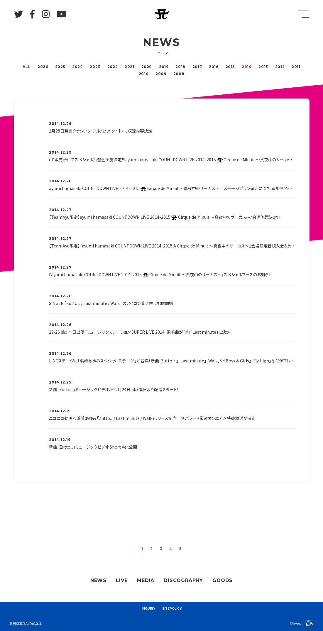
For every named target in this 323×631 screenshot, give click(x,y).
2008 (178, 74)
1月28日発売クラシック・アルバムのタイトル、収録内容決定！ (101, 131)
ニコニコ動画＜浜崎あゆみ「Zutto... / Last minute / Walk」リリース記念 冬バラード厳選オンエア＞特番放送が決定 (152, 418)
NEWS (98, 580)
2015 (230, 67)
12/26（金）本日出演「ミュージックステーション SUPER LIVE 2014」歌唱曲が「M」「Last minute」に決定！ (140, 332)
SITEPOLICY (172, 608)
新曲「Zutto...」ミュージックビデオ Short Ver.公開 (93, 447)
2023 (95, 67)
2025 (60, 67)
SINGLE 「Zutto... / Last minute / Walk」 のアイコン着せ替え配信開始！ (112, 303)
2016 (213, 67)
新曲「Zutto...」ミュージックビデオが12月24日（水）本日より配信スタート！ (114, 389)
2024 (77, 67)
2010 (143, 74)
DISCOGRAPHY (183, 580)
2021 (129, 67)
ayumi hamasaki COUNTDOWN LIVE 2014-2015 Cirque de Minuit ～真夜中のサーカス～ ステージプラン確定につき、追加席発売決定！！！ (172, 188)
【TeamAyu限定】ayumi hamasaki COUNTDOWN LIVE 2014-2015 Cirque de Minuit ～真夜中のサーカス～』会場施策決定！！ (165, 217)
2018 (180, 67)
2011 (296, 67)
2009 (160, 74)
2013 (263, 67)
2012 (280, 67)
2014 (246, 67)
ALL (27, 67)
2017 (197, 67)
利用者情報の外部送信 (25, 622)
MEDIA (145, 580)
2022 (112, 67)
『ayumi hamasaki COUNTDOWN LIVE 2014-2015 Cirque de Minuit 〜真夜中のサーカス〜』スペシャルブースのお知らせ (160, 274)
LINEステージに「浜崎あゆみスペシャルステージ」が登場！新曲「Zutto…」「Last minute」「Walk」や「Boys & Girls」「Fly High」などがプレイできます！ (172, 361)
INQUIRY (148, 608)
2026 (43, 67)
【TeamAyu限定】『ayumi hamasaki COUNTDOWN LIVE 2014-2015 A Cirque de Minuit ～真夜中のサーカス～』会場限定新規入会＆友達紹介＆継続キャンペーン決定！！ (172, 246)
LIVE (122, 580)
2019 (163, 67)
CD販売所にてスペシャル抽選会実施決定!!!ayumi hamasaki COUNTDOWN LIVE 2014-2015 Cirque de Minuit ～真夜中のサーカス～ (172, 159)
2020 (146, 67)
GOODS (222, 580)
